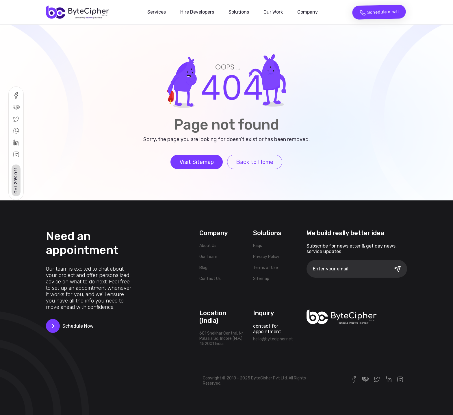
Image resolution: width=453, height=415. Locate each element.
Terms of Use (265, 267)
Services (156, 12)
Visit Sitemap (196, 161)
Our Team (208, 256)
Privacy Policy (266, 256)
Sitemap (261, 278)
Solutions (239, 12)
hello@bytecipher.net (273, 339)
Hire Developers (197, 12)
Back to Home (254, 161)
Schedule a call (379, 12)
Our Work (273, 12)
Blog (203, 267)
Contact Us (210, 278)
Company (307, 12)
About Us (207, 245)
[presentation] (350, 293)
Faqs (257, 245)
